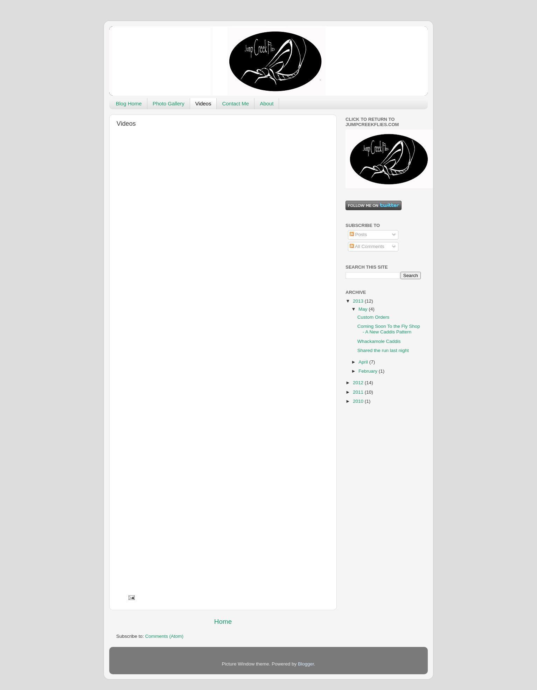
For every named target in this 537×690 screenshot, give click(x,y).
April (363, 362)
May (363, 309)
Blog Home (129, 103)
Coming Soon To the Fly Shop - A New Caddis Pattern (388, 329)
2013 (359, 301)
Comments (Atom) (164, 636)
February (368, 371)
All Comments (367, 246)
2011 (359, 392)
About (266, 103)
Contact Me (235, 103)
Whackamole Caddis (379, 341)
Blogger (306, 664)
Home (223, 621)
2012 (359, 382)
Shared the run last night (383, 350)
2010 (359, 401)
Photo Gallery (168, 103)
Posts (358, 234)
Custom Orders (373, 317)
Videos (203, 103)
